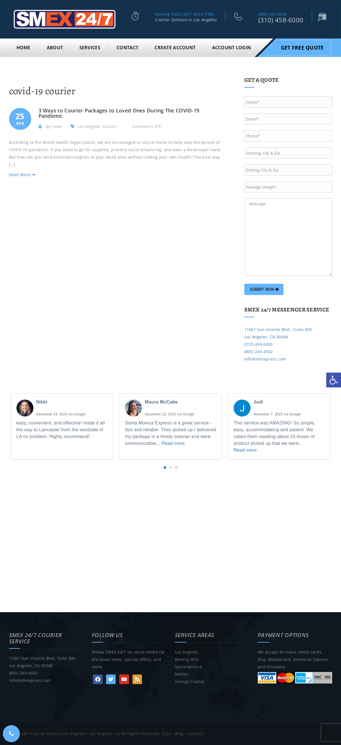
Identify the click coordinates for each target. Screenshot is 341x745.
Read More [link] (22, 174)
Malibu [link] (182, 674)
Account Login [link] (231, 47)
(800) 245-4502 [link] (272, 14)
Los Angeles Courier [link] (97, 126)
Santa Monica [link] (188, 666)
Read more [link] (173, 443)
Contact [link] (127, 47)
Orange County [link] (190, 681)
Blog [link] (179, 733)
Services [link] (89, 47)
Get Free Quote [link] (302, 47)
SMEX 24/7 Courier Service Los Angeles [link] (47, 733)
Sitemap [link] (195, 733)
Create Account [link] (175, 47)
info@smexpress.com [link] (265, 359)
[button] (165, 467)
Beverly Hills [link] (187, 659)
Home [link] (23, 47)
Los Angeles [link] (186, 652)
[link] (333, 380)
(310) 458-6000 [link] (280, 20)
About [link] (55, 47)
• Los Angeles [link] (99, 733)
